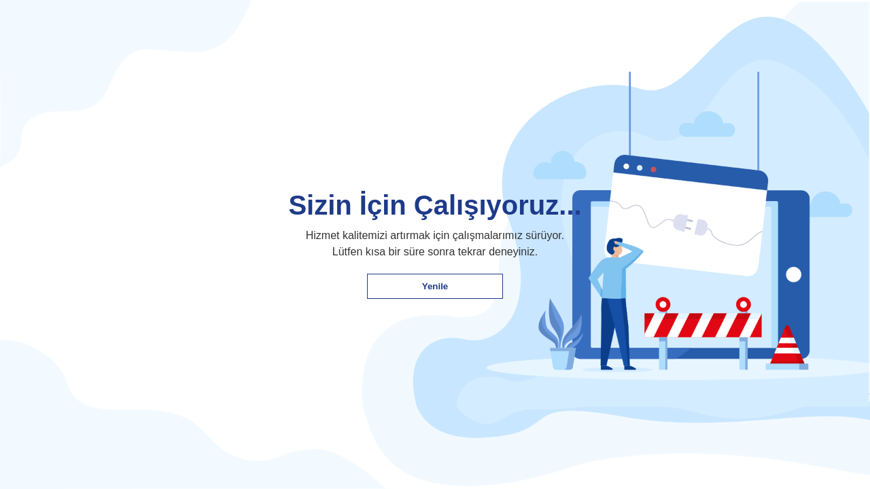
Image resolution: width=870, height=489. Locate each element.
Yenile (435, 286)
